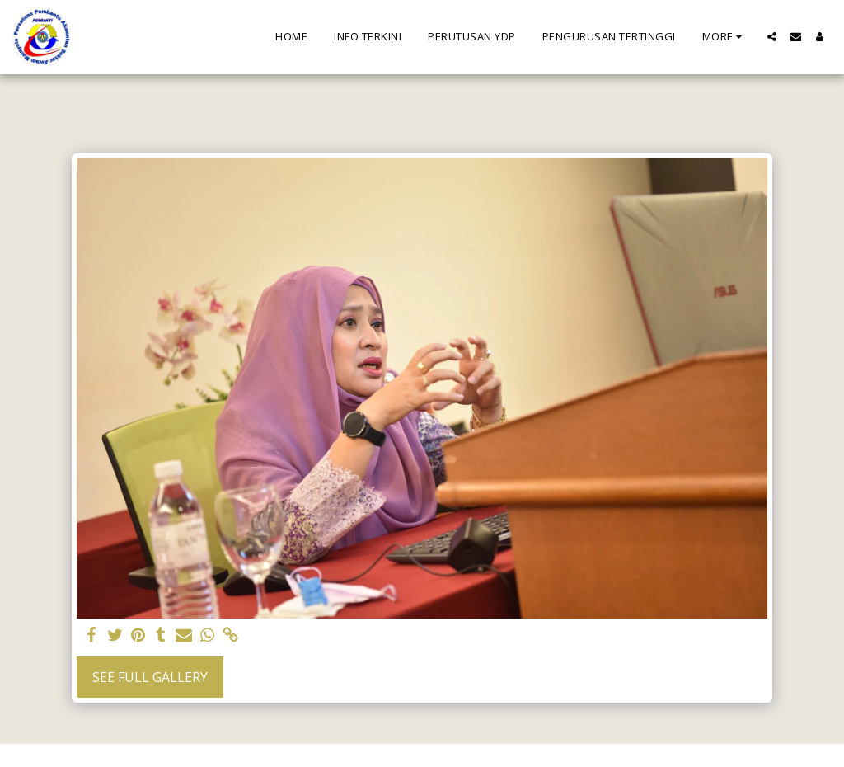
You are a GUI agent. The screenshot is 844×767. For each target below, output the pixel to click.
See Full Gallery (150, 677)
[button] (772, 36)
